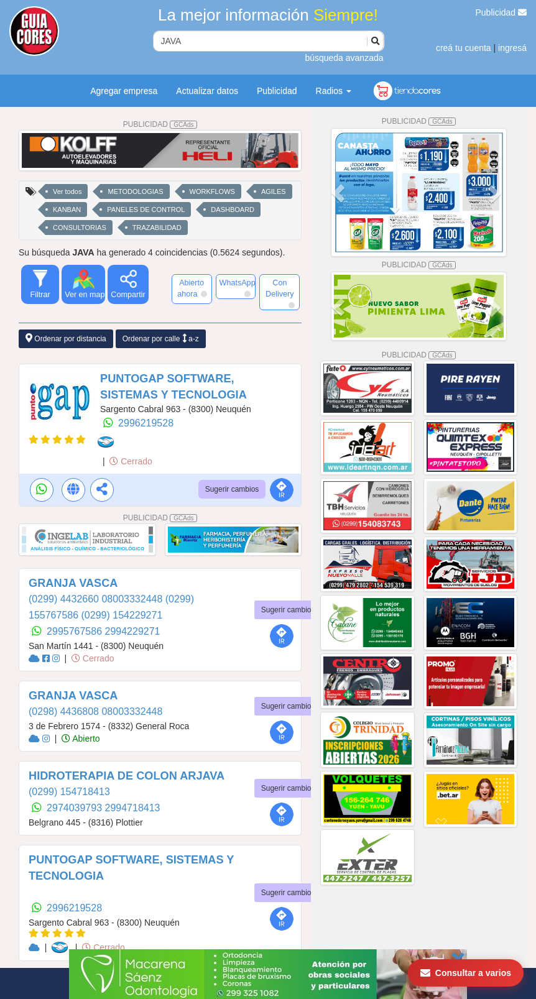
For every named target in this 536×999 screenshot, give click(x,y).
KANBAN (67, 209)
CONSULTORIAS (79, 227)
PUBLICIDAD (160, 124)
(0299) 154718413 (69, 791)
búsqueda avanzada (344, 58)
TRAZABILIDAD (157, 227)
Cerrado (130, 461)
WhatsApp (237, 288)
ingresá (512, 48)
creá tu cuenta (463, 48)
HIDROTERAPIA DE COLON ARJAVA (126, 776)
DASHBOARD (232, 209)
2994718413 (132, 808)
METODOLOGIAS (135, 191)
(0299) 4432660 (65, 599)
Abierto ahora (191, 288)
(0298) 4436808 (65, 711)
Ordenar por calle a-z (160, 338)
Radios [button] (333, 91)
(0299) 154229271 (122, 615)
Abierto (80, 738)
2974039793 (75, 808)
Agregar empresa (123, 91)
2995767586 (75, 631)
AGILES (273, 191)
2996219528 (145, 423)
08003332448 (133, 599)
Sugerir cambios (232, 489)
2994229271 (132, 631)
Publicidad (501, 12)
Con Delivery (280, 293)
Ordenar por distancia (65, 338)
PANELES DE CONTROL (146, 209)
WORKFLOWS (212, 191)
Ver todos (67, 191)
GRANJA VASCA (73, 583)
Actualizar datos (207, 91)
